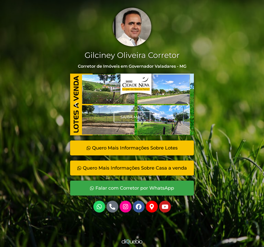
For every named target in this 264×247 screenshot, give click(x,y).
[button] (76, 104)
